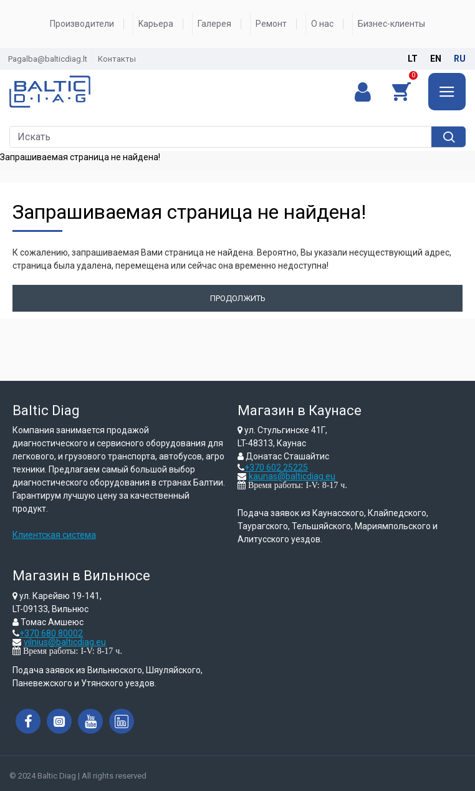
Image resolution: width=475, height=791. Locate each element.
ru (460, 59)
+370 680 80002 (51, 633)
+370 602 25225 (276, 467)
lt (413, 59)
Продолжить (238, 298)
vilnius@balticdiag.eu (65, 642)
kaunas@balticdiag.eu (292, 476)
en (435, 59)
